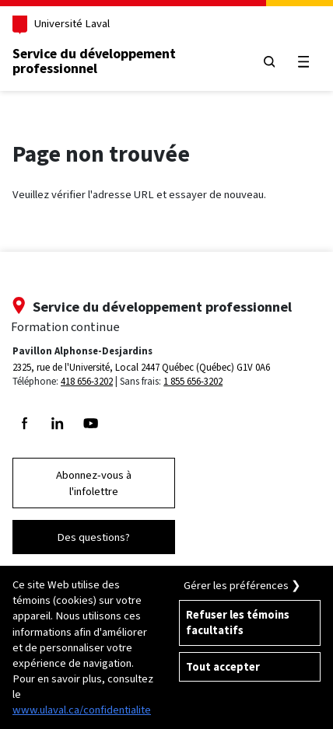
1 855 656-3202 (193, 381)
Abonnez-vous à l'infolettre (93, 482)
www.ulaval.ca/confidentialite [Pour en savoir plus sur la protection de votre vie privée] (81, 709)
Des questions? (93, 537)
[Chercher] (269, 62)
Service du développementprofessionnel (94, 61)
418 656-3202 (87, 381)
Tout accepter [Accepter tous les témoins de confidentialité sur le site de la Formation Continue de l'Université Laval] (223, 667)
